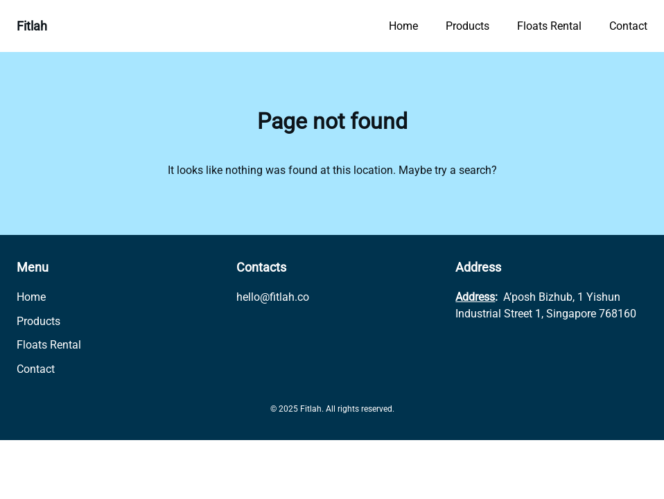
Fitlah (32, 26)
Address (475, 297)
